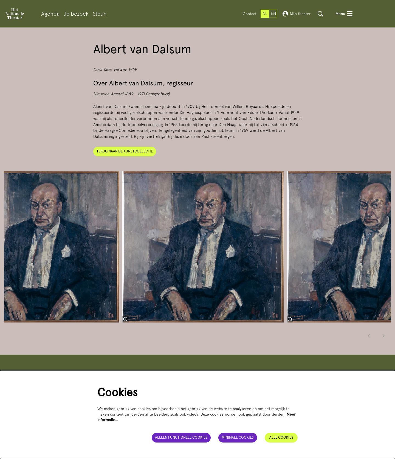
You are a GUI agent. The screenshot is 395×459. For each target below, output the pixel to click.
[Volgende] (384, 336)
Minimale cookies (238, 437)
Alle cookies (281, 437)
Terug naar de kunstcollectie (125, 151)
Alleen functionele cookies (181, 437)
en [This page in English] (273, 13)
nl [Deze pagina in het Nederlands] (265, 13)
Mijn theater (297, 13)
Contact (249, 14)
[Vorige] (369, 336)
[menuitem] (50, 13)
